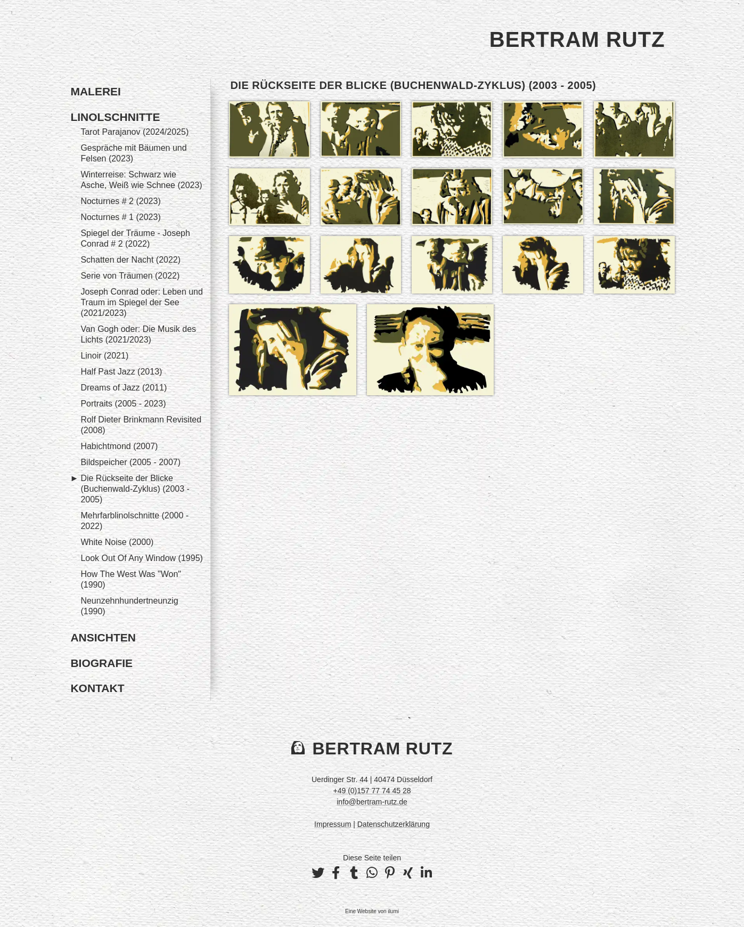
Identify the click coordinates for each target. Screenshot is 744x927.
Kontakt (97, 688)
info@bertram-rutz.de (372, 802)
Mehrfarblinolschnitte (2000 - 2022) (134, 521)
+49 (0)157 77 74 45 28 (372, 790)
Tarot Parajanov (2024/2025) (134, 131)
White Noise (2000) (116, 542)
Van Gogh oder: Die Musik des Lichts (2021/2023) (138, 334)
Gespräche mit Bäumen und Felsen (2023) (133, 153)
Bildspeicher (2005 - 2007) (130, 462)
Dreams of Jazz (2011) (123, 387)
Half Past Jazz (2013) (121, 371)
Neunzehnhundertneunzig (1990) (129, 606)
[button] (318, 873)
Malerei (95, 91)
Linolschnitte (115, 117)
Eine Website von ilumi (372, 911)
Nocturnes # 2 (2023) (120, 201)
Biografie (101, 663)
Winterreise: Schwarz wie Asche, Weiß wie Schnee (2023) (141, 180)
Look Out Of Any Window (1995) (141, 558)
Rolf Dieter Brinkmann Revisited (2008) (140, 425)
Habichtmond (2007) (119, 446)
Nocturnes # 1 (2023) (120, 217)
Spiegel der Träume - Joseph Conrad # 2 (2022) (135, 238)
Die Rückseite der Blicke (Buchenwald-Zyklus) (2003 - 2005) (135, 489)
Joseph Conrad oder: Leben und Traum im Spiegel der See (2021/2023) (141, 302)
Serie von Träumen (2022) (129, 275)
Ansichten (103, 637)
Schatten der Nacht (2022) (130, 259)
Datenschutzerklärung (393, 824)
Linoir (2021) (104, 355)
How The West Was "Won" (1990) (130, 579)
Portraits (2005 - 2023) (123, 403)
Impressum (332, 824)
